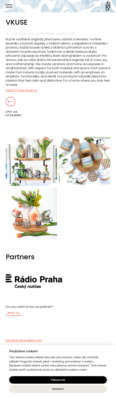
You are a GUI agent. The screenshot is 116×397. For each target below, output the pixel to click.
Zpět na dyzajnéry (14, 107)
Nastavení (58, 388)
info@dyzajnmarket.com (24, 340)
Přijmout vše (58, 379)
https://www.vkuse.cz (21, 90)
